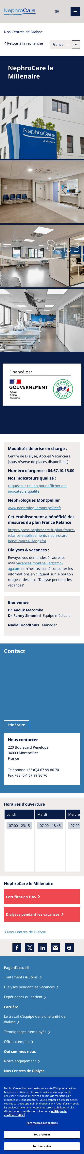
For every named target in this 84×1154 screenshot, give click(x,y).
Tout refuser (42, 1134)
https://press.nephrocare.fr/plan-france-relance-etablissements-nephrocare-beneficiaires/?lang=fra (41, 535)
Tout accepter (42, 1146)
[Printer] (69, 947)
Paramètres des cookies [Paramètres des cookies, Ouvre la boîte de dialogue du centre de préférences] (42, 1123)
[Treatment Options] (24, 977)
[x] (29, 947)
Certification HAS (21, 896)
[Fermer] (79, 1082)
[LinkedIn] (42, 947)
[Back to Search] (23, 43)
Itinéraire (16, 724)
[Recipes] (33, 987)
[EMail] (55, 947)
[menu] (75, 11)
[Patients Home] (18, 967)
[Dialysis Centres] (23, 32)
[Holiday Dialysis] (27, 997)
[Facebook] (16, 947)
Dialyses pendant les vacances (32, 914)
